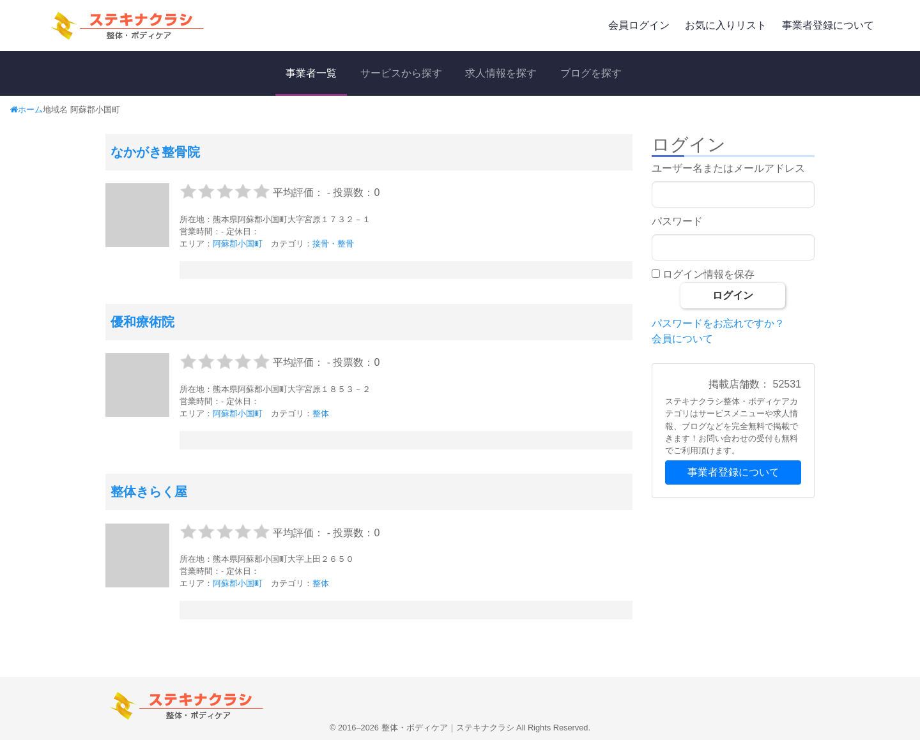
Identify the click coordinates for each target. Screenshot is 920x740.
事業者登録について (828, 25)
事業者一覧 (311, 73)
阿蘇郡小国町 (238, 243)
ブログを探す (591, 73)
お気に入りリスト (726, 25)
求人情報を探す (501, 73)
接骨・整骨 (333, 243)
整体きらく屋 (149, 492)
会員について (682, 338)
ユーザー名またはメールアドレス (728, 168)
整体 (320, 413)
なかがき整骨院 (155, 152)
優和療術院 (142, 322)
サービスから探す (401, 73)
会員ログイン (639, 25)
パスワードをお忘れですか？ (718, 323)
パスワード (677, 221)
